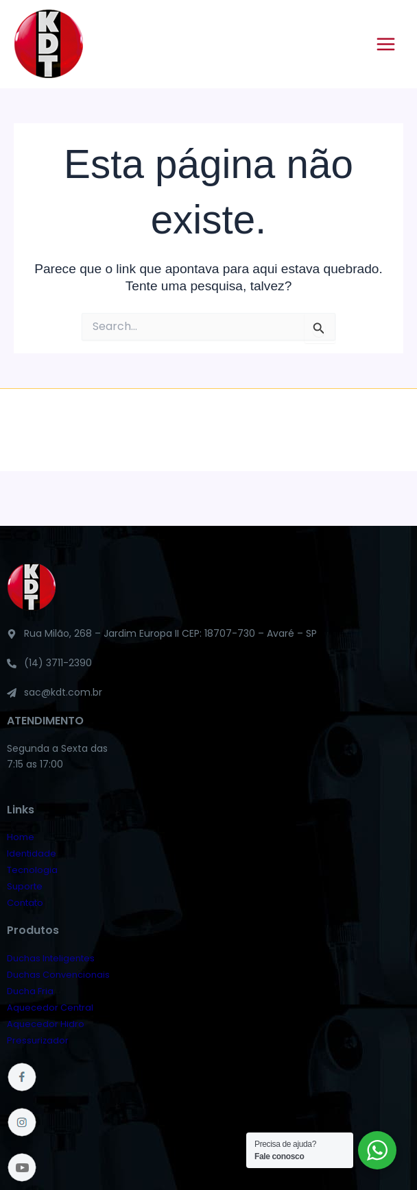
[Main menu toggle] (386, 44)
